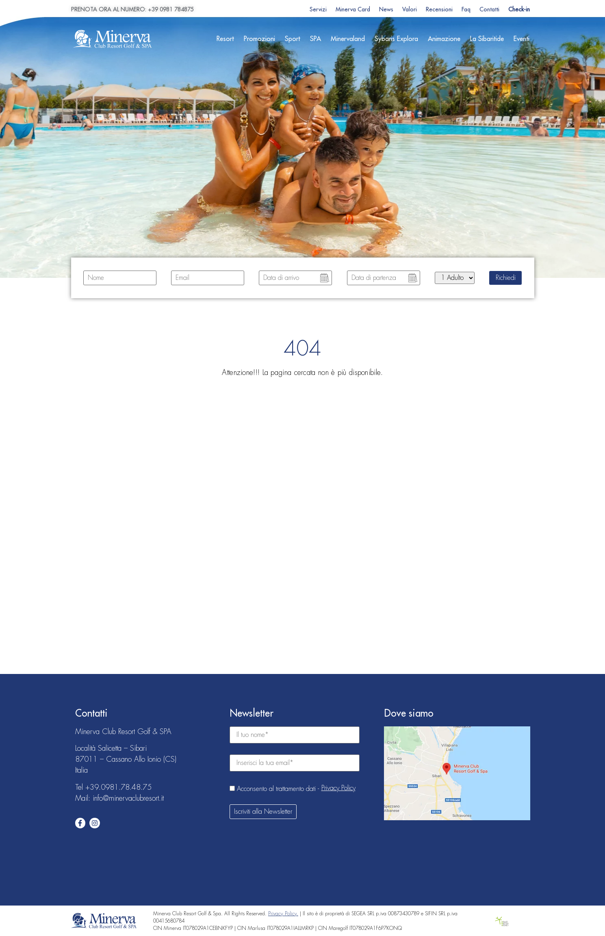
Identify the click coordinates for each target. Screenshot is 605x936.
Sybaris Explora (396, 39)
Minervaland (348, 39)
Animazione (444, 39)
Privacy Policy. (283, 913)
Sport (292, 39)
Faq (466, 9)
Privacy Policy (338, 788)
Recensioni (439, 9)
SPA (315, 39)
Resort (225, 39)
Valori (409, 9)
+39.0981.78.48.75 (118, 787)
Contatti (489, 9)
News (386, 9)
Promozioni (259, 39)
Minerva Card (353, 9)
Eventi (521, 39)
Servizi (318, 9)
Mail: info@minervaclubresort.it (119, 798)
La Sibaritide (487, 39)
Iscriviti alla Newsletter (263, 811)
